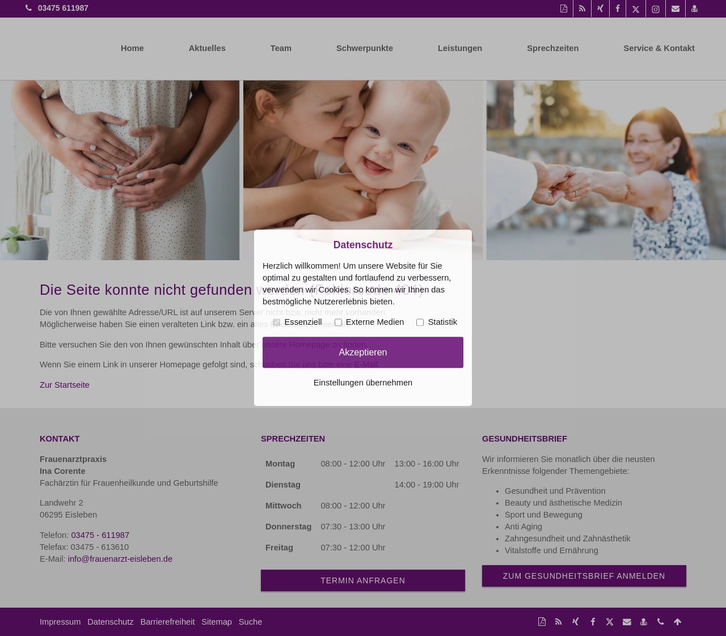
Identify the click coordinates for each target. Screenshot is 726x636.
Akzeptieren (363, 352)
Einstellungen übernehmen (363, 383)
